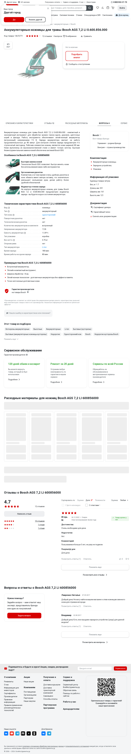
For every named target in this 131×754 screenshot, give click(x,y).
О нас (6, 685)
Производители (10, 696)
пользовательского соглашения (77, 746)
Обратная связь (70, 690)
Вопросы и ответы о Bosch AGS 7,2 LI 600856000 (40, 588)
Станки (79, 15)
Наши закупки (29, 701)
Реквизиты (8, 682)
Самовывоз (48, 696)
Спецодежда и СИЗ (92, 15)
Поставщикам (30, 692)
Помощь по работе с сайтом (71, 694)
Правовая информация (9, 701)
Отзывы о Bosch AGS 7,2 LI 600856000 (32, 492)
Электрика (53, 15)
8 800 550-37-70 (120, 2)
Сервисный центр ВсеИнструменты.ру (71, 686)
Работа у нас (69, 702)
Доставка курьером (51, 685)
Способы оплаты (50, 699)
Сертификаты (10, 693)
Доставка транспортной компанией (49, 690)
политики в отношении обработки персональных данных (43, 746)
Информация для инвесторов (11, 689)
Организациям (30, 695)
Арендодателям (71, 709)
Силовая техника (67, 15)
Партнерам (28, 698)
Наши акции (29, 682)
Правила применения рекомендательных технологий (13, 707)
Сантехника (107, 15)
